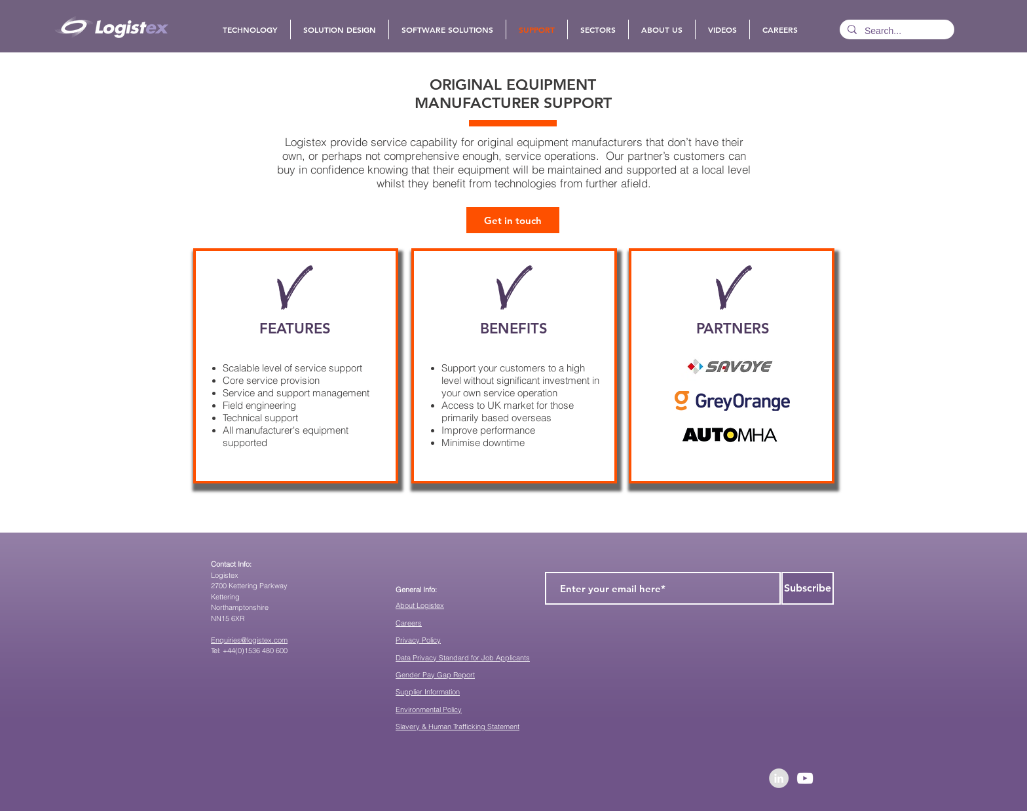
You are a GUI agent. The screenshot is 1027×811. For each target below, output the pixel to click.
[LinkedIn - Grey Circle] (779, 778)
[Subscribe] (807, 588)
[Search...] (896, 31)
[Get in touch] (512, 220)
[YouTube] (805, 778)
